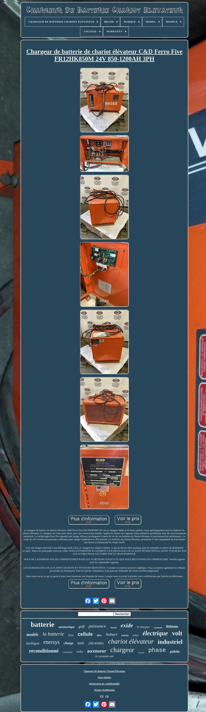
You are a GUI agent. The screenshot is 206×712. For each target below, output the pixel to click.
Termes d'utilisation (104, 690)
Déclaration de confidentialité (104, 683)
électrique (155, 633)
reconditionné (44, 651)
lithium (172, 626)
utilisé (135, 635)
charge (68, 643)
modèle (32, 634)
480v (99, 635)
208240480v (96, 643)
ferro (71, 635)
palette (175, 651)
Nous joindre (104, 677)
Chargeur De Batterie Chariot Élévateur (104, 671)
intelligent (32, 643)
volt (177, 633)
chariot (113, 627)
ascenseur (96, 651)
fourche (141, 652)
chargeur (122, 650)
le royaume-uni (104, 656)
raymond (158, 627)
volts (79, 652)
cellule (85, 634)
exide (127, 625)
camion (125, 635)
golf (82, 626)
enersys (51, 642)
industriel (170, 641)
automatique (66, 626)
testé (80, 643)
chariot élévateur (131, 641)
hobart (111, 634)
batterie (42, 624)
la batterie (53, 634)
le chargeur (143, 626)
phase (157, 650)
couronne (68, 652)
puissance (97, 625)
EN (102, 696)
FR (107, 696)
